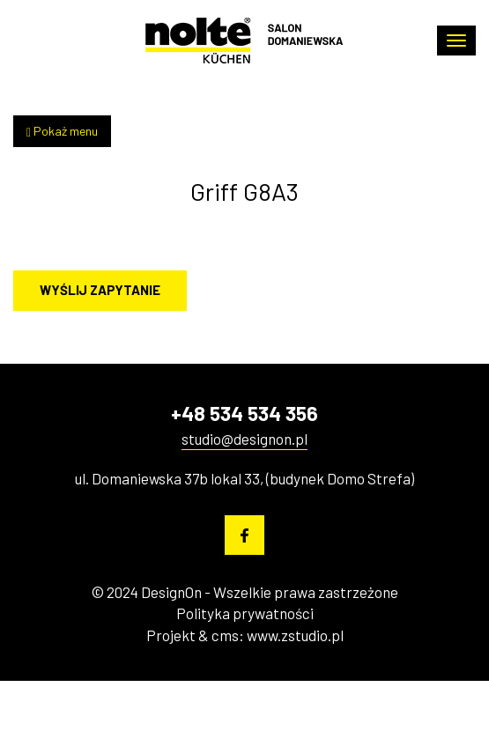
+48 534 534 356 (244, 413)
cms (225, 635)
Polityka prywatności (245, 613)
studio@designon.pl (244, 438)
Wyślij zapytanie (100, 290)
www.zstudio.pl (295, 635)
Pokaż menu (62, 131)
